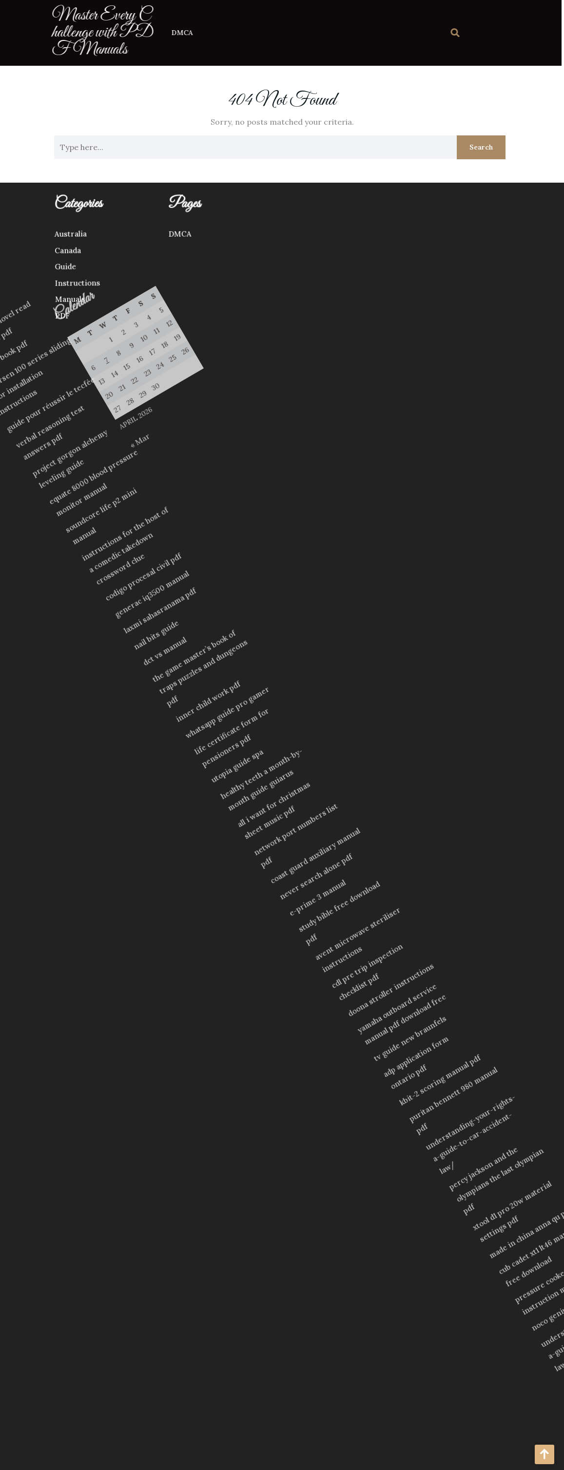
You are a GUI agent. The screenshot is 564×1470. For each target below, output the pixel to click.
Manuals (25, 304)
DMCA (162, 32)
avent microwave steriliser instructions (364, 898)
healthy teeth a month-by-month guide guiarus (200, 814)
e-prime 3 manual (312, 886)
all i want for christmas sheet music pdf (225, 834)
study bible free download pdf (335, 885)
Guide (18, 271)
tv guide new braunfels (465, 956)
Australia (20, 239)
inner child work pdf (115, 778)
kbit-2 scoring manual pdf (512, 975)
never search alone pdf (299, 869)
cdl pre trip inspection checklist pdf (390, 921)
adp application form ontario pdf (480, 972)
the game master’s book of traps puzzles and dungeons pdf (86, 754)
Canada (18, 255)
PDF (18, 321)
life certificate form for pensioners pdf (151, 794)
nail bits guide (35, 749)
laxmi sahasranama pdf (26, 727)
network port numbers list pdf (257, 843)
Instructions (31, 287)
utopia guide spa (173, 818)
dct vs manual (51, 759)
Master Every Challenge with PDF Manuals (82, 32)
